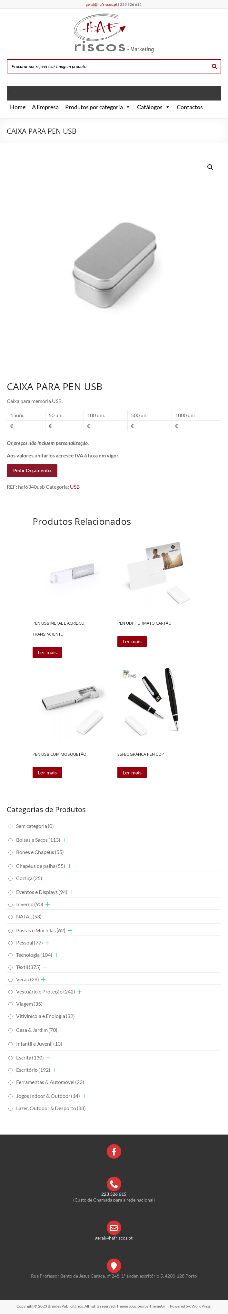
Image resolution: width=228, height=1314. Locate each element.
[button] (127, 106)
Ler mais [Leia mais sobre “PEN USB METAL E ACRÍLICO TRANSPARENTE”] (47, 652)
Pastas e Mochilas (40, 930)
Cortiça (29, 878)
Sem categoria (35, 826)
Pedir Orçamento (32, 470)
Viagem (29, 1004)
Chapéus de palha (40, 866)
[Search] (214, 66)
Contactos (190, 106)
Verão (27, 979)
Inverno (29, 904)
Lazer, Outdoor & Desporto (51, 1108)
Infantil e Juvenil (39, 1044)
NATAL (29, 916)
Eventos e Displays (41, 892)
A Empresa (45, 106)
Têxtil (28, 967)
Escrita (30, 1057)
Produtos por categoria (98, 106)
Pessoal (29, 942)
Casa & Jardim (36, 1030)
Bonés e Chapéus (40, 852)
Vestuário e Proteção (45, 991)
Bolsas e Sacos (38, 840)
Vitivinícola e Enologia (45, 1016)
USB (75, 487)
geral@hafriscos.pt (102, 4)
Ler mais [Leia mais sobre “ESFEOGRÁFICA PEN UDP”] (132, 772)
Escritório (33, 1070)
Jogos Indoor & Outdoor (48, 1096)
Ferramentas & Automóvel (50, 1082)
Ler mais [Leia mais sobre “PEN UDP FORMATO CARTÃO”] (132, 641)
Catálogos (153, 106)
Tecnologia (34, 955)
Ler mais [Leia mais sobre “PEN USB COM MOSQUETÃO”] (47, 772)
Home (17, 106)
